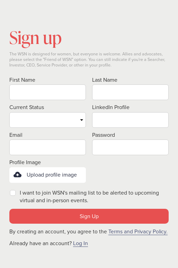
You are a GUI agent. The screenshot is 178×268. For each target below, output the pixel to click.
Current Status (26, 107)
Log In (80, 243)
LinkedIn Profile (111, 107)
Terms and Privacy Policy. (138, 231)
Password (103, 135)
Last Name (104, 80)
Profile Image (25, 162)
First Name (22, 80)
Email (16, 135)
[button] (47, 175)
